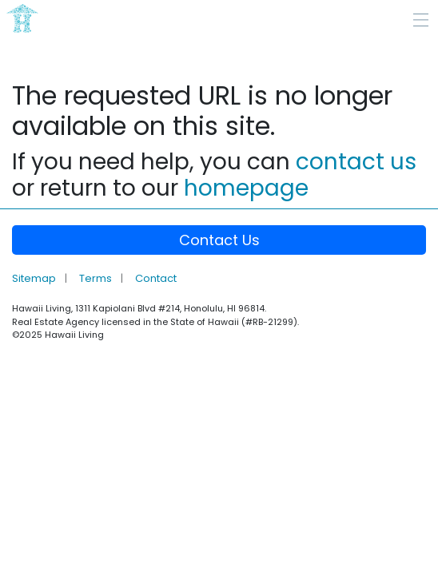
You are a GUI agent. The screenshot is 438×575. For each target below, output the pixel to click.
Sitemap (35, 278)
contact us (356, 161)
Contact (156, 278)
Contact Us (219, 240)
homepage (246, 188)
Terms (96, 278)
